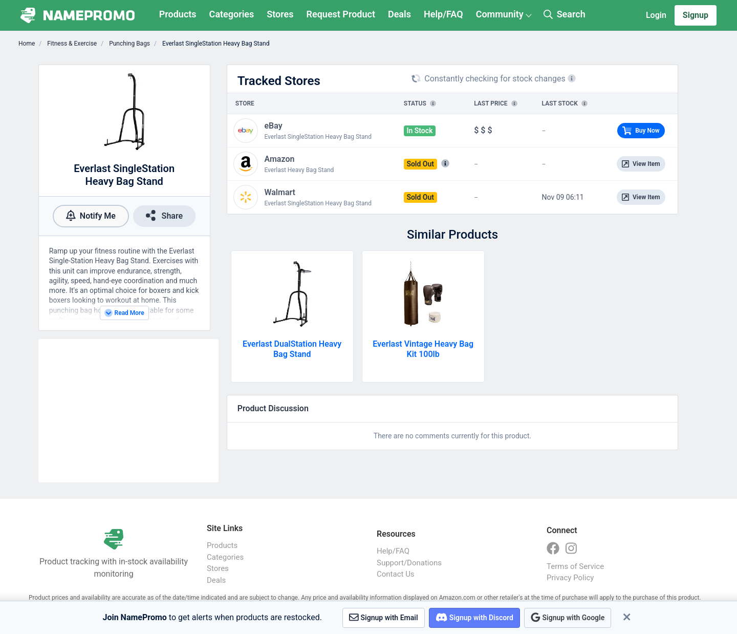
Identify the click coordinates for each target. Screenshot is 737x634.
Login (656, 15)
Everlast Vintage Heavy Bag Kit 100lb (423, 349)
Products (178, 14)
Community (500, 14)
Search (565, 14)
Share (164, 215)
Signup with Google (567, 617)
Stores (280, 14)
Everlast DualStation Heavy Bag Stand (292, 349)
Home (26, 43)
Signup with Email (383, 617)
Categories (231, 14)
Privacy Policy (570, 577)
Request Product (341, 14)
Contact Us (396, 574)
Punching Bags (128, 43)
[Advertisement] (128, 410)
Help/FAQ (443, 14)
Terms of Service (575, 566)
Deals (399, 14)
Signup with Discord (474, 617)
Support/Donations (409, 562)
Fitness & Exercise (71, 43)
